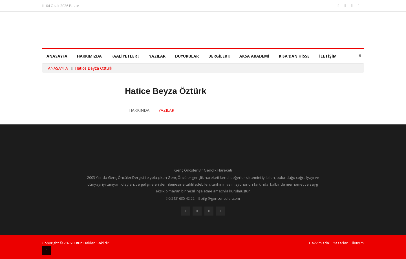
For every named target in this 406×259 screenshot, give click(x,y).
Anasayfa (57, 56)
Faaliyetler (125, 56)
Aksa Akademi (254, 56)
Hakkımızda (89, 56)
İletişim (328, 56)
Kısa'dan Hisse (294, 56)
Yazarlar (340, 243)
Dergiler (219, 56)
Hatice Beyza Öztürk (93, 68)
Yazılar (157, 56)
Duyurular (187, 56)
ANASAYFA (58, 68)
